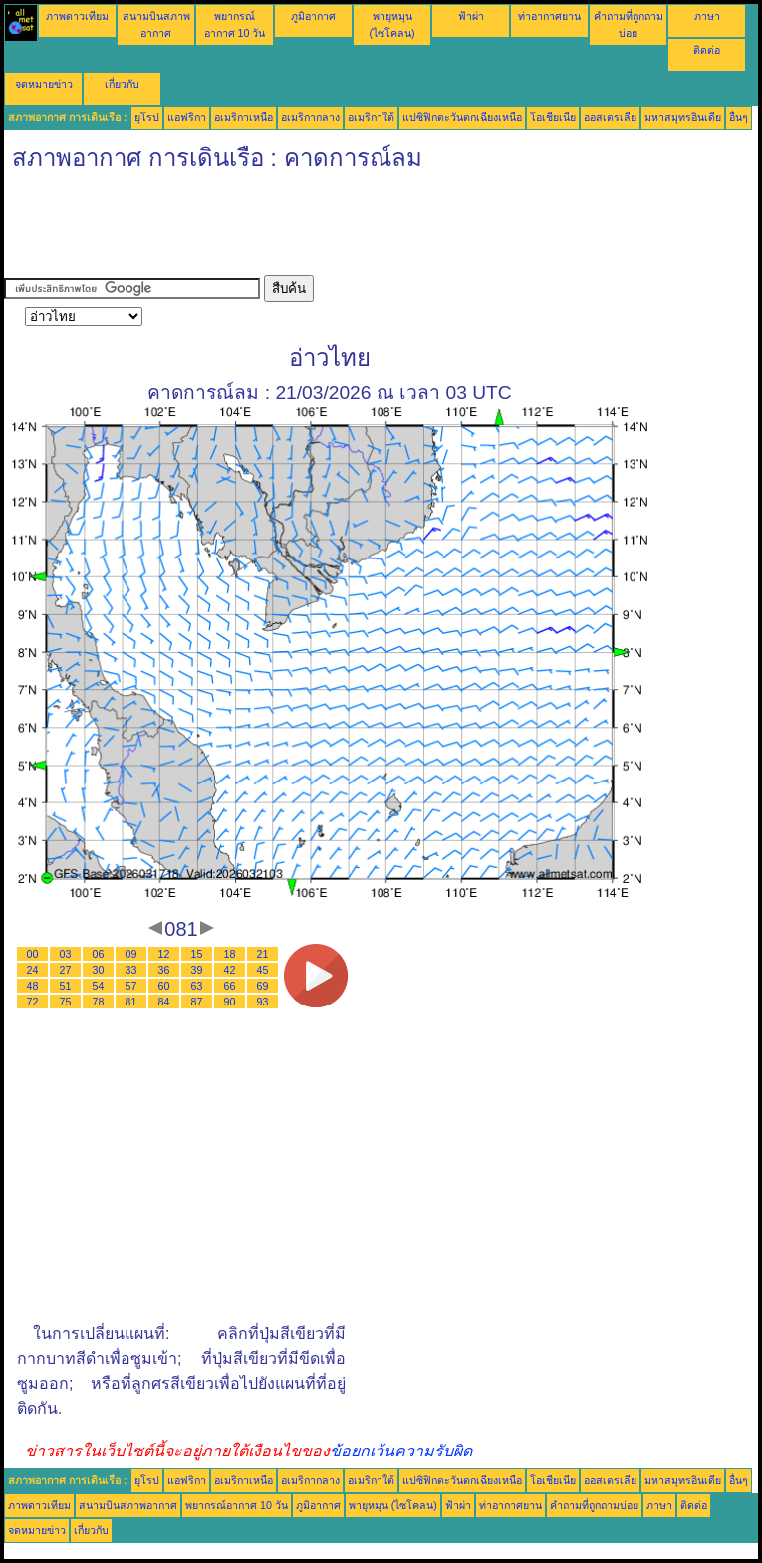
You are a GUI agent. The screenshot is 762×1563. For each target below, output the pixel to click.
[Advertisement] (366, 230)
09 (131, 954)
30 (99, 970)
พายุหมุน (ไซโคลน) (393, 1505)
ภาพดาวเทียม (77, 16)
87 (197, 1001)
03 (66, 954)
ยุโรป (146, 117)
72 (33, 1001)
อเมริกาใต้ (371, 117)
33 (131, 970)
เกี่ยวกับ (122, 84)
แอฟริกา (186, 117)
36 (164, 970)
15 (197, 954)
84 (164, 1001)
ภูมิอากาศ (313, 16)
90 (230, 1001)
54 (99, 986)
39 (197, 970)
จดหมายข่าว (44, 84)
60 (164, 986)
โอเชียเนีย (553, 117)
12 (164, 954)
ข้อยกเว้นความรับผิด (401, 1451)
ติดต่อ (706, 50)
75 (66, 1001)
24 (33, 970)
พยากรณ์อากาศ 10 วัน (236, 1505)
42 (230, 970)
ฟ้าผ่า (471, 16)
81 (131, 1001)
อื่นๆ (738, 117)
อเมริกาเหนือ (243, 117)
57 (131, 986)
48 (33, 986)
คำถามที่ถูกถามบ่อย (594, 1505)
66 (230, 986)
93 (263, 1001)
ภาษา (707, 16)
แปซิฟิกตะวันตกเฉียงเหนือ (462, 117)
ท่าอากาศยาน (549, 16)
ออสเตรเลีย (610, 117)
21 (263, 954)
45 (263, 970)
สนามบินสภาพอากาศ (128, 1505)
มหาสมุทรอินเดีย (682, 117)
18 (230, 954)
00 (33, 954)
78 (99, 1001)
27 (66, 970)
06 (99, 954)
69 (263, 986)
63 (197, 986)
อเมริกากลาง (310, 117)
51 (66, 986)
